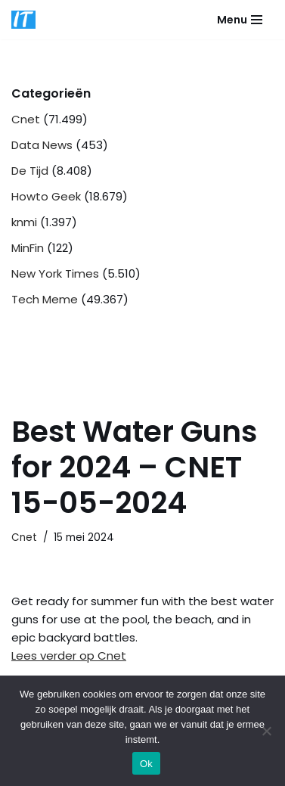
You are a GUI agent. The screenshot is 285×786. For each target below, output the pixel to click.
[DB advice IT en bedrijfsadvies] (23, 20)
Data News (42, 145)
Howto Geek (46, 196)
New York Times (55, 273)
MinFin (27, 248)
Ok (146, 763)
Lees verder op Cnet (68, 655)
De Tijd (29, 171)
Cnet (25, 119)
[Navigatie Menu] (240, 20)
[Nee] (266, 730)
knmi (24, 222)
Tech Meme (44, 299)
